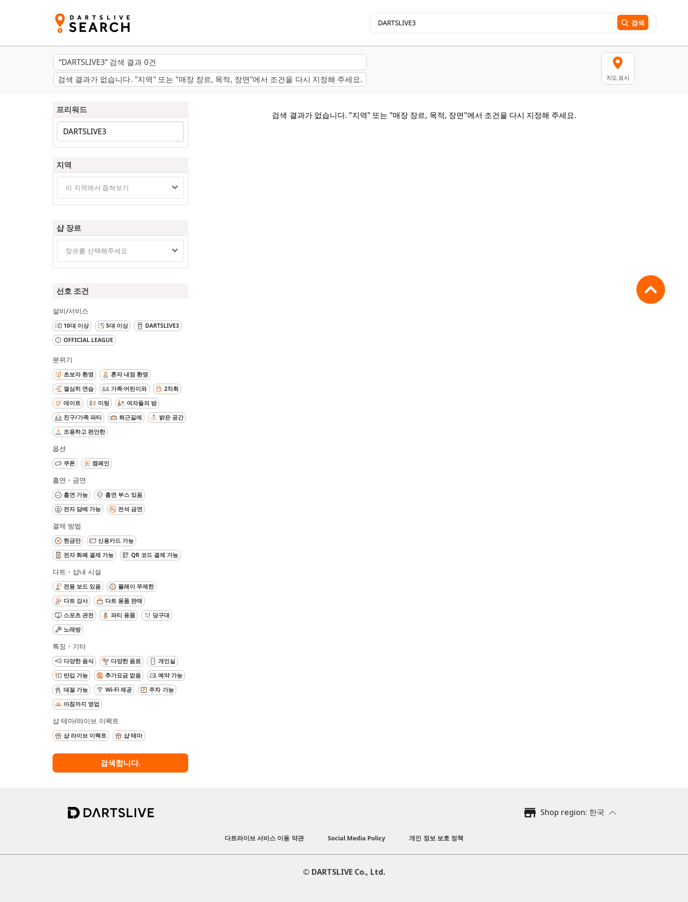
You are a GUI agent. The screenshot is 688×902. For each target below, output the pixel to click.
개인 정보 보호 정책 (436, 838)
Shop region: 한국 (572, 812)
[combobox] (120, 188)
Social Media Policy (356, 838)
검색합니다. (120, 763)
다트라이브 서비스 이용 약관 (264, 838)
